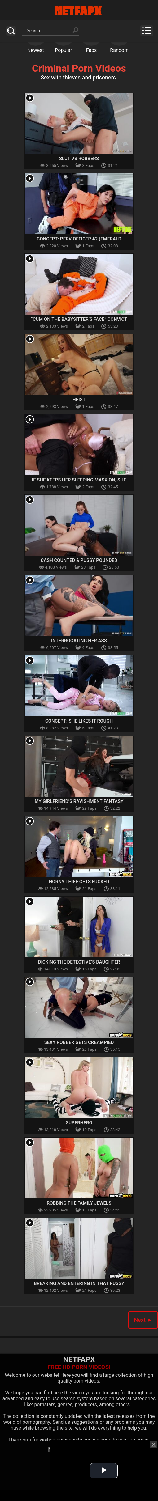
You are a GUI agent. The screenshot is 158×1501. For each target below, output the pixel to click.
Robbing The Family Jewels (79, 1203)
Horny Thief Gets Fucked (79, 881)
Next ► (143, 1320)
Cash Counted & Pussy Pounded (79, 560)
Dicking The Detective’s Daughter (79, 962)
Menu (146, 30)
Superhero (79, 1123)
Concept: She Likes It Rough (79, 721)
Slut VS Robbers (79, 158)
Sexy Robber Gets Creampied (79, 1042)
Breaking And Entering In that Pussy (79, 1283)
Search (11, 31)
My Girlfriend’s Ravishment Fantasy (79, 801)
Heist (79, 399)
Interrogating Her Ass (79, 640)
